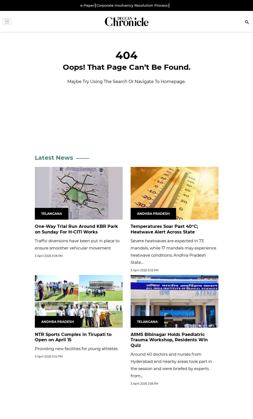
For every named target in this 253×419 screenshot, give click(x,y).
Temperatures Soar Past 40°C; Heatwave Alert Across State (164, 229)
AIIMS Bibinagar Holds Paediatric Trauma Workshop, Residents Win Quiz (169, 340)
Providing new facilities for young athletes (76, 348)
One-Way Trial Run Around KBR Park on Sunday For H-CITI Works (76, 229)
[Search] (247, 23)
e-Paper (87, 5)
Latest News (54, 157)
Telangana (51, 214)
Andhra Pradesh (153, 214)
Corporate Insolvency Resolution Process (132, 5)
